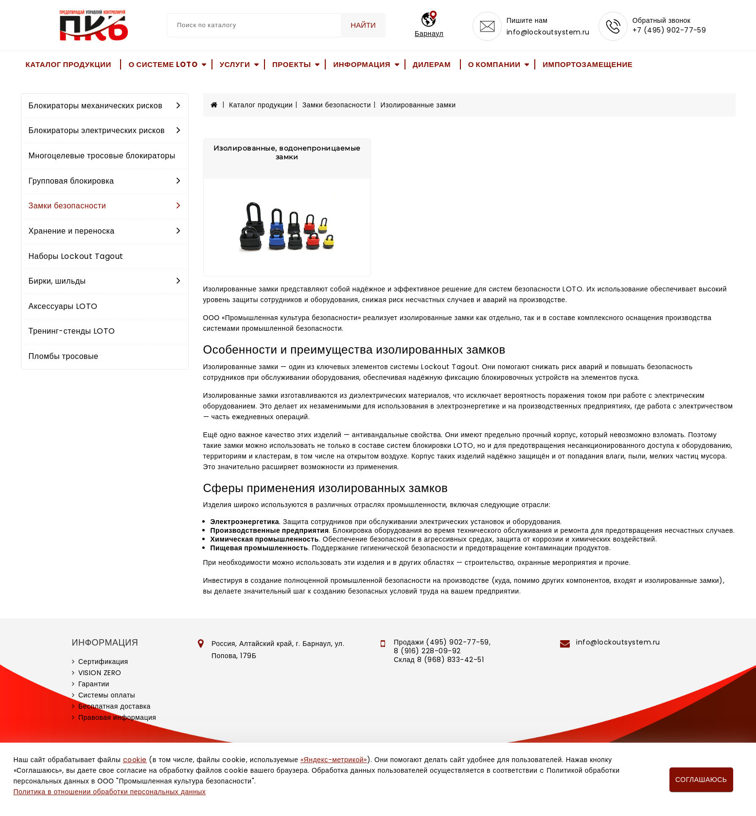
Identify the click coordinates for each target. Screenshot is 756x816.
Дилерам (432, 64)
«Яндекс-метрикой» (333, 760)
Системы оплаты (106, 695)
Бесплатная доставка (114, 706)
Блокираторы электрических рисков (105, 130)
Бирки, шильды (105, 281)
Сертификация (103, 661)
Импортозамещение (588, 64)
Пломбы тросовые (64, 356)
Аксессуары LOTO (63, 306)
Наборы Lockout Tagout (76, 256)
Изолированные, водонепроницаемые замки (287, 152)
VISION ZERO (100, 672)
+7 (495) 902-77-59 (669, 30)
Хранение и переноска (105, 231)
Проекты (291, 64)
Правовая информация (117, 717)
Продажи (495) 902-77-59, (442, 642)
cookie (135, 760)
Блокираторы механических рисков (105, 105)
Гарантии (93, 684)
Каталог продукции (68, 64)
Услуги (235, 64)
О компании (494, 64)
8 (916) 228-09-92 (427, 650)
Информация (361, 64)
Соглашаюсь (701, 779)
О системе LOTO (162, 64)
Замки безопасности (105, 205)
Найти (363, 25)
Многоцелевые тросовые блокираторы (102, 155)
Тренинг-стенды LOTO (72, 331)
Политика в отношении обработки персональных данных (110, 792)
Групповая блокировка (105, 181)
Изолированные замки (418, 105)
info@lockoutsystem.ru (548, 32)
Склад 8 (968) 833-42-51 (439, 659)
